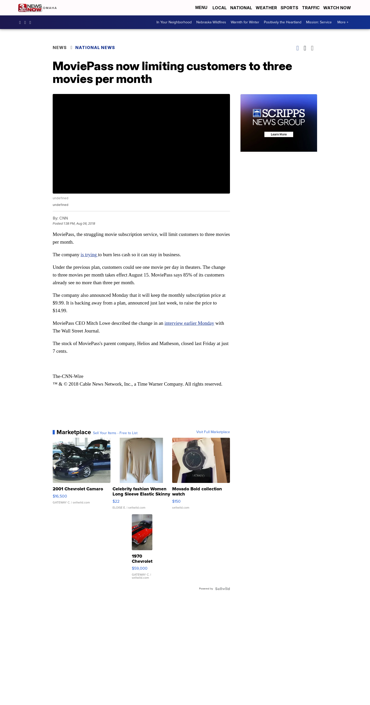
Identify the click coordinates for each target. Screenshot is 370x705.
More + (342, 22)
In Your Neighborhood (174, 22)
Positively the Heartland (282, 22)
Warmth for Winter (245, 22)
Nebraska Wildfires (211, 22)
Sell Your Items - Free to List (115, 433)
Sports (289, 7)
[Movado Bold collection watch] (201, 476)
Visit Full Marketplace (213, 432)
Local (219, 7)
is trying (89, 254)
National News (95, 47)
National (241, 7)
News (60, 47)
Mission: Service (319, 22)
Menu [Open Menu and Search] (201, 7)
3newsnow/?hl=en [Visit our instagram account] (26, 22)
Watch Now (337, 7)
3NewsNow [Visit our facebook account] (21, 22)
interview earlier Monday (189, 323)
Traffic (311, 7)
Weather (266, 7)
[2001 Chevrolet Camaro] (81, 476)
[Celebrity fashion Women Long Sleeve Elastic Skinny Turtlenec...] (141, 476)
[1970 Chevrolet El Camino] (142, 549)
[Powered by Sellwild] (222, 588)
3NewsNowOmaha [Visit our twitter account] (32, 22)
